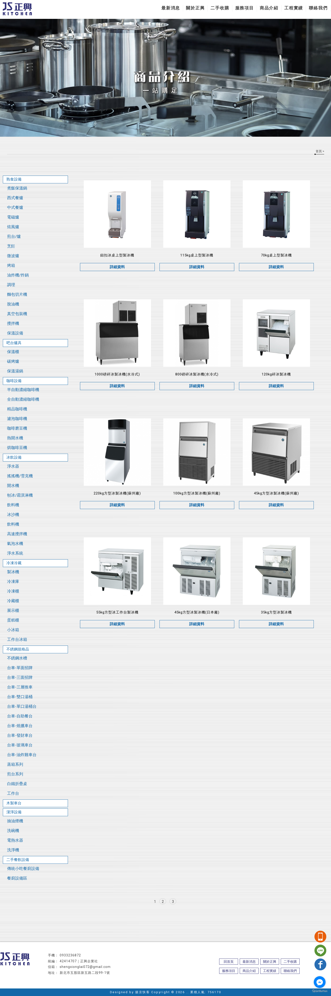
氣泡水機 (15, 543)
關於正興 (195, 7)
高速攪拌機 (17, 533)
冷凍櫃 (13, 591)
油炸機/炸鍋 (18, 275)
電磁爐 (13, 217)
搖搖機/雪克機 (20, 475)
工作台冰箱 (17, 639)
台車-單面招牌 (20, 667)
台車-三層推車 (20, 687)
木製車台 (13, 803)
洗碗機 (13, 830)
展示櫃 (13, 610)
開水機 (13, 485)
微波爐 (13, 255)
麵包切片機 (17, 294)
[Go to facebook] (320, 982)
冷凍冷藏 (13, 563)
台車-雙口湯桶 (20, 696)
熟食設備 (13, 179)
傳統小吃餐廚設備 (23, 868)
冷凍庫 (13, 581)
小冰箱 (13, 629)
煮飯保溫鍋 (17, 188)
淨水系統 (15, 553)
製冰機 (13, 571)
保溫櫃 (13, 351)
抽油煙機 (15, 821)
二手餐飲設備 (17, 859)
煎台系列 (15, 774)
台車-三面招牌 (20, 677)
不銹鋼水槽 (17, 658)
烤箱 (11, 265)
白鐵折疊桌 (17, 783)
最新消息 (170, 7)
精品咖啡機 (17, 409)
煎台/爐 (14, 236)
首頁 (319, 151)
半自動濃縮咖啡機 (23, 389)
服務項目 (244, 7)
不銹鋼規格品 (17, 649)
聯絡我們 (318, 7)
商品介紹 (269, 7)
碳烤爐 (13, 361)
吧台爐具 (13, 343)
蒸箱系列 (15, 764)
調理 (11, 284)
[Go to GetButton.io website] (319, 991)
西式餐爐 (15, 197)
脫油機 (13, 304)
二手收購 (219, 7)
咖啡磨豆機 (17, 428)
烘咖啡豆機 (17, 447)
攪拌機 (13, 323)
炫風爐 (13, 226)
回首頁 (229, 961)
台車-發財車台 (20, 735)
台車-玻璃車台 (20, 745)
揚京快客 (142, 992)
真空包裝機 (17, 313)
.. (187, 992)
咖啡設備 (13, 381)
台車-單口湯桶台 (22, 706)
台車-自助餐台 (20, 716)
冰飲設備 (13, 457)
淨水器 (13, 466)
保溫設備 (15, 333)
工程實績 (293, 7)
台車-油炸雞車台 (22, 754)
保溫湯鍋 (15, 371)
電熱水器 (15, 840)
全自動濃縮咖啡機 (23, 399)
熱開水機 (15, 438)
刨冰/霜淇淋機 (20, 495)
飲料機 (13, 504)
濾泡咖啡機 (17, 418)
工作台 (13, 793)
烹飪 (11, 246)
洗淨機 (13, 850)
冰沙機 (13, 514)
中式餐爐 (15, 207)
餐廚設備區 (17, 878)
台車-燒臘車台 (20, 725)
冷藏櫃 (13, 600)
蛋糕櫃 (13, 620)
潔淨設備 (13, 812)
